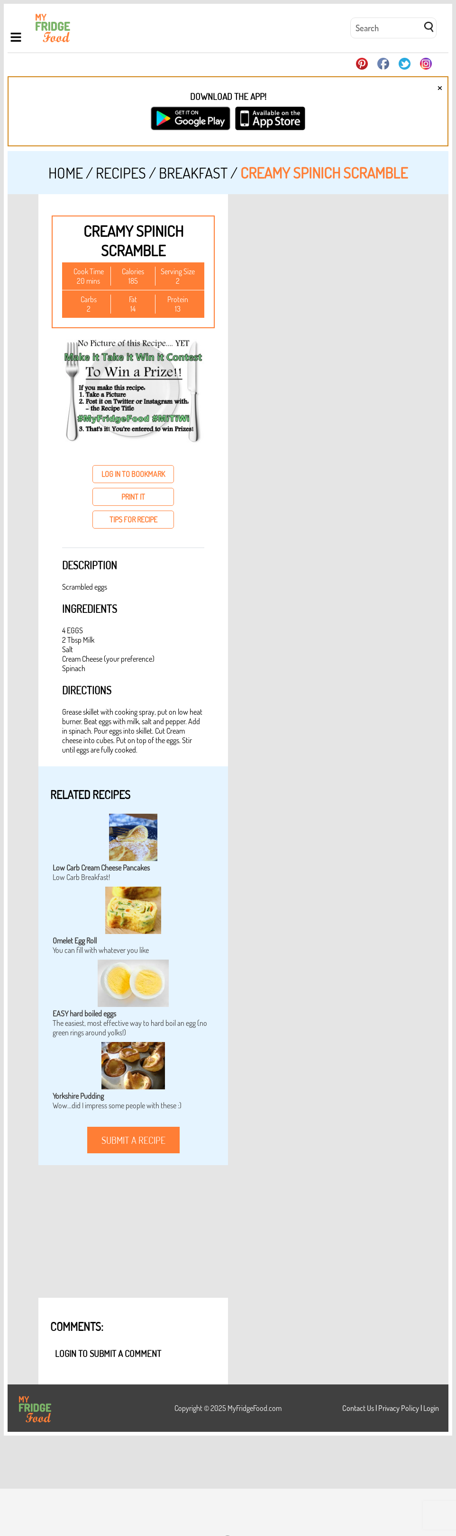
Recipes (121, 172)
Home (65, 172)
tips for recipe (133, 519)
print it (133, 497)
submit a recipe (133, 1140)
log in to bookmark (133, 474)
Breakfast (193, 172)
